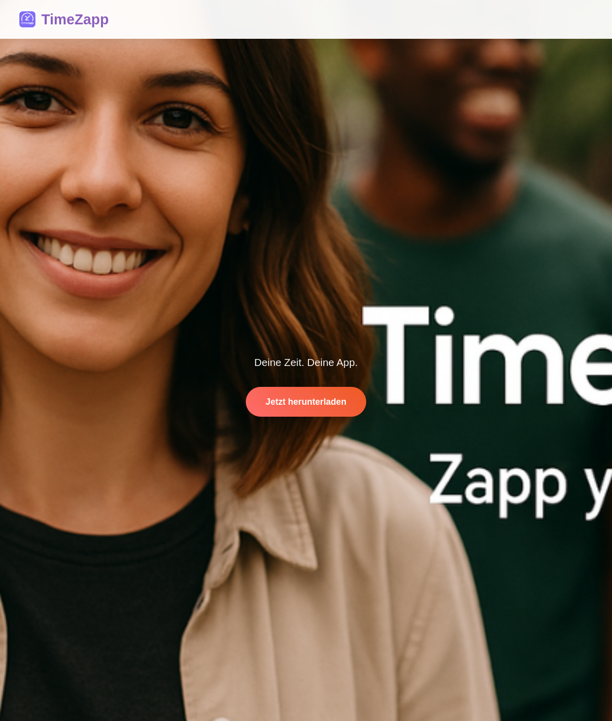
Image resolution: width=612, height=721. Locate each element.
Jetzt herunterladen (306, 402)
